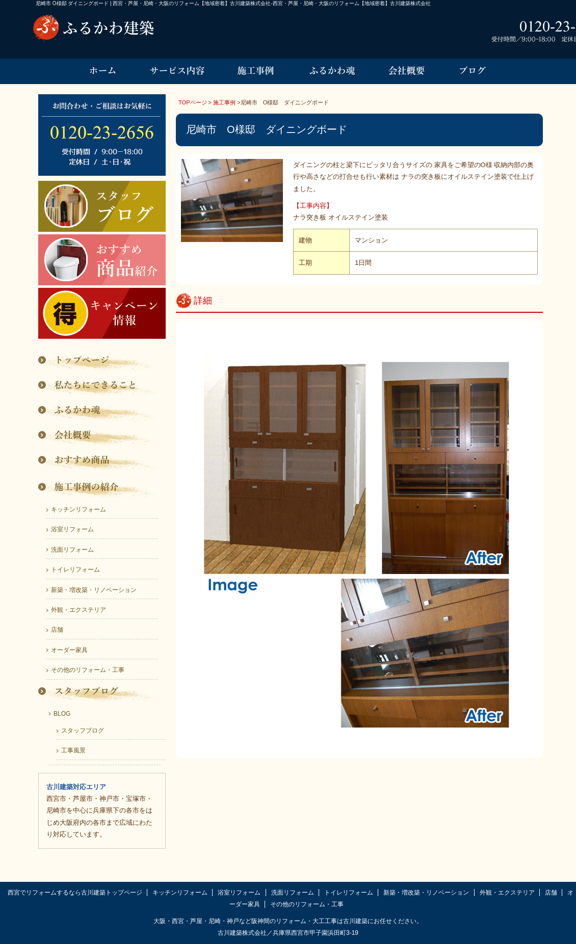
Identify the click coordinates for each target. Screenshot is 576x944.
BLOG (62, 713)
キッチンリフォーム (78, 509)
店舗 (57, 629)
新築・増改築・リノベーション (94, 590)
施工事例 (224, 102)
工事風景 (73, 750)
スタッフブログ (82, 730)
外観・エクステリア (78, 609)
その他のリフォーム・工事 (87, 669)
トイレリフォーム (75, 569)
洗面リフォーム (72, 549)
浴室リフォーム (72, 529)
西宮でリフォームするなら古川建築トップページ (75, 892)
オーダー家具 (69, 650)
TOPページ (192, 102)
